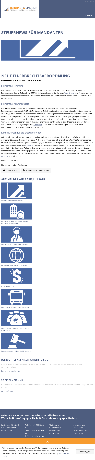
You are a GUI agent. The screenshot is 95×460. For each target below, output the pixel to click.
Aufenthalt (29, 145)
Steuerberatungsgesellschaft (59, 418)
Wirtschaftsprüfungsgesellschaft (21, 418)
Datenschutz (54, 430)
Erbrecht (4, 156)
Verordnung (69, 93)
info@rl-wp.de (38, 436)
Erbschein (38, 124)
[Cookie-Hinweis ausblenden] (85, 451)
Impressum (54, 433)
